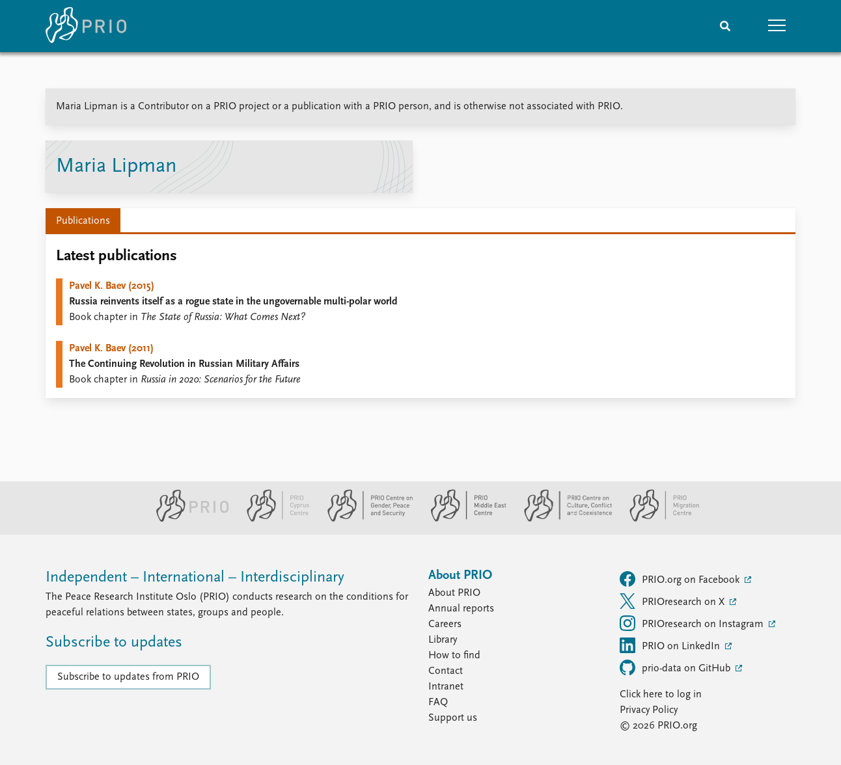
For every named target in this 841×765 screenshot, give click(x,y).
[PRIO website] (187, 519)
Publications (83, 221)
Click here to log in (661, 695)
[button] (777, 26)
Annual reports (461, 609)
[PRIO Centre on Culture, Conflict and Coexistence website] (563, 519)
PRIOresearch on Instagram (693, 623)
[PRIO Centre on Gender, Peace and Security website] (365, 519)
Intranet (445, 687)
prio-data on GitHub (676, 667)
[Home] (86, 26)
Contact (445, 671)
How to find (454, 656)
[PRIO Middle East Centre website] (463, 519)
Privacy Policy (649, 710)
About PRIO (454, 593)
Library (442, 640)
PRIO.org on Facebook (681, 579)
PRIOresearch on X (673, 601)
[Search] (725, 26)
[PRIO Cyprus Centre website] (272, 519)
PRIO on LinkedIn (671, 645)
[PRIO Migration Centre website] (657, 519)
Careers (445, 624)
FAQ (438, 702)
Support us (452, 718)
